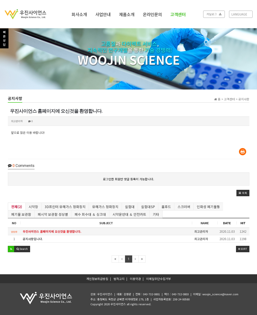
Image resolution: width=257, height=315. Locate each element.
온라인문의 (152, 14)
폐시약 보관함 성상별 (53, 214)
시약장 (33, 206)
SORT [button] (242, 249)
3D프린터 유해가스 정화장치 (65, 206)
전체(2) (16, 206)
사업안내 (103, 14)
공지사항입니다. (33, 239)
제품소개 (126, 14)
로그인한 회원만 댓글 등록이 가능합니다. (128, 179)
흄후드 (166, 206)
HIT (243, 223)
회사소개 (79, 14)
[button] (242, 193)
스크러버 (184, 206)
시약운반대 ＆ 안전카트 (129, 214)
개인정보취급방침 (97, 279)
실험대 (130, 206)
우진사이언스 (118, 304)
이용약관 (135, 279)
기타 (156, 214)
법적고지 (119, 279)
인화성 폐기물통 (208, 206)
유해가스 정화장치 (105, 206)
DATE (227, 223)
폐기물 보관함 (21, 214)
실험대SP (148, 206)
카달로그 (214, 14)
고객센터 (178, 14)
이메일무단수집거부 (158, 279)
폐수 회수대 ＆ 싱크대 (90, 214)
